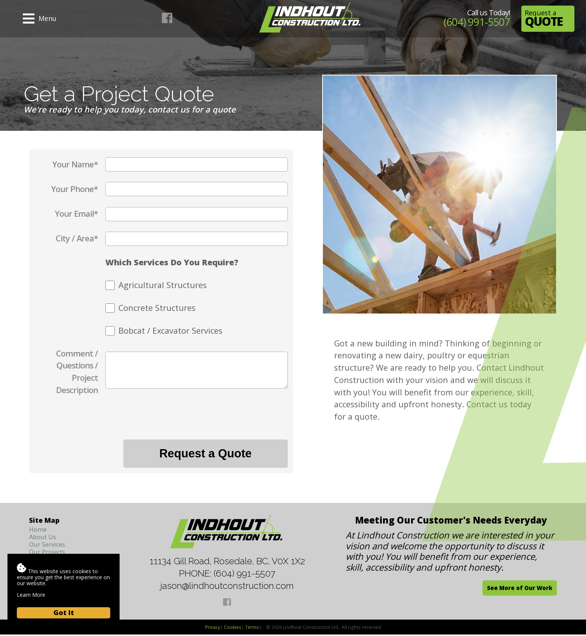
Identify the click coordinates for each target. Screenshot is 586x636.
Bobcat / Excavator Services (170, 330)
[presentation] (231, 421)
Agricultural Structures (162, 285)
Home (38, 530)
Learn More (31, 594)
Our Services (49, 546)
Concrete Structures (156, 307)
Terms (252, 629)
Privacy (212, 629)
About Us (44, 538)
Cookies (232, 629)
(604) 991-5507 (473, 22)
